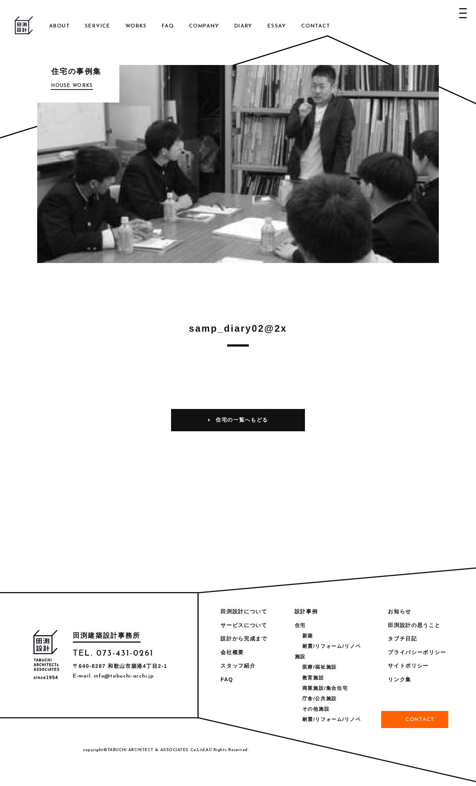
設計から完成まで (244, 639)
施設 (300, 656)
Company (204, 26)
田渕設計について (244, 611)
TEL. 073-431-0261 (113, 653)
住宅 (300, 625)
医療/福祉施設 (319, 667)
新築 (307, 636)
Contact (316, 26)
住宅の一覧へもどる (242, 420)
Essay (276, 26)
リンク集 (399, 679)
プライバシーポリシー (417, 652)
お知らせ (399, 611)
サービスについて (244, 625)
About (59, 26)
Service (97, 26)
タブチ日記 (402, 639)
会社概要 (232, 652)
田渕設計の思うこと (414, 625)
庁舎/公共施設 (319, 698)
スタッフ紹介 (238, 666)
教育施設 (313, 678)
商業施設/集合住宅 (325, 688)
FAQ (168, 26)
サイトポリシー (408, 666)
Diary (243, 26)
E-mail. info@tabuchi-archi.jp (113, 676)
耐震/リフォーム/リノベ (331, 646)
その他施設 (315, 709)
